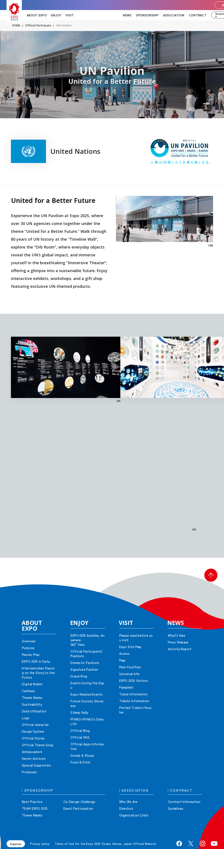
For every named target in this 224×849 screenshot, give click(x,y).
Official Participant (38, 25)
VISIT (70, 15)
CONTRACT (197, 15)
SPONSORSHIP (147, 15)
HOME (16, 25)
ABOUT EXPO (37, 15)
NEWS (127, 15)
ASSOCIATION (173, 15)
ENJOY (56, 15)
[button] (210, 575)
